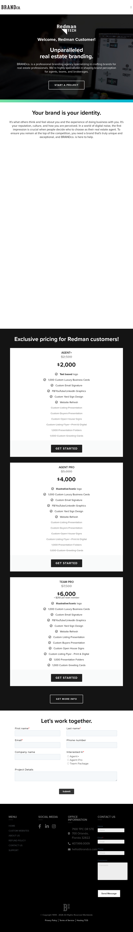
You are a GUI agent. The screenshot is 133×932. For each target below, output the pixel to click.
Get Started (67, 448)
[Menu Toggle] (131, 7)
